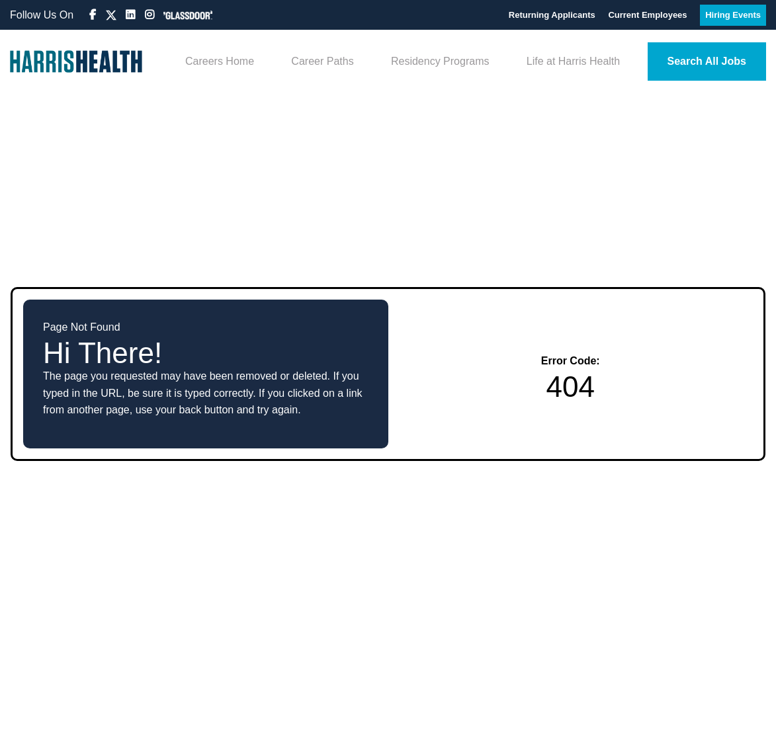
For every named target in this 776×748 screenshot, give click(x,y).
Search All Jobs (707, 61)
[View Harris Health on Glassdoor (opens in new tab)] (187, 15)
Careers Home (219, 61)
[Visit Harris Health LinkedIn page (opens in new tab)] (132, 15)
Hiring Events (733, 15)
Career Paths (322, 61)
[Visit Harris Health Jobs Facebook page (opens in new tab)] (94, 15)
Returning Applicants (553, 15)
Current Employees (648, 15)
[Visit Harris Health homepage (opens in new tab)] (76, 61)
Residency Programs (440, 61)
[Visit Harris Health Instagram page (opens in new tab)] (151, 15)
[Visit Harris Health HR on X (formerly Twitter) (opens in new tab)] (111, 15)
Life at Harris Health (573, 61)
